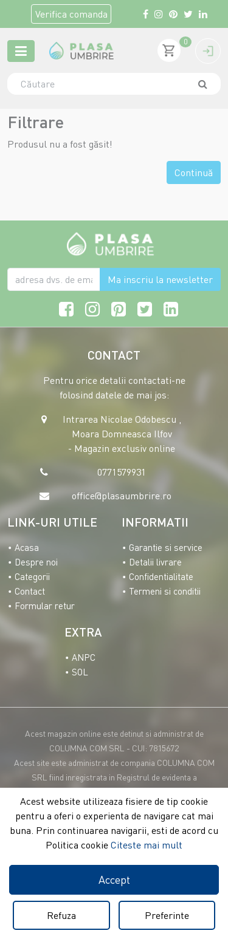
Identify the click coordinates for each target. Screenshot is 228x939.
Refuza (61, 915)
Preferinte (167, 915)
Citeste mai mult (146, 845)
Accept (114, 879)
